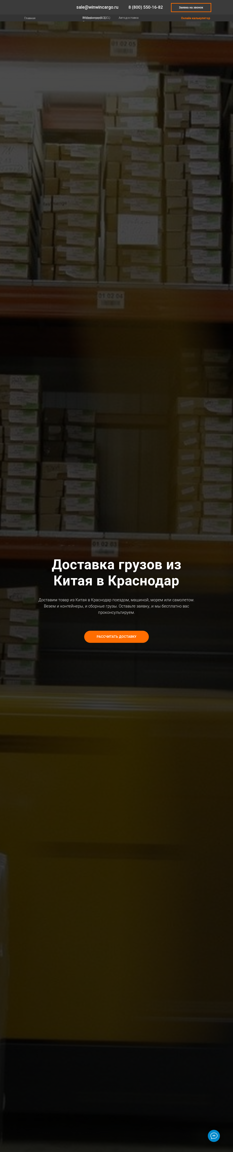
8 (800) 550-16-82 (145, 7)
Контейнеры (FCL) (94, 17)
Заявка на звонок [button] (191, 7)
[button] (116, 637)
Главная (29, 18)
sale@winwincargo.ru (97, 7)
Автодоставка (129, 17)
